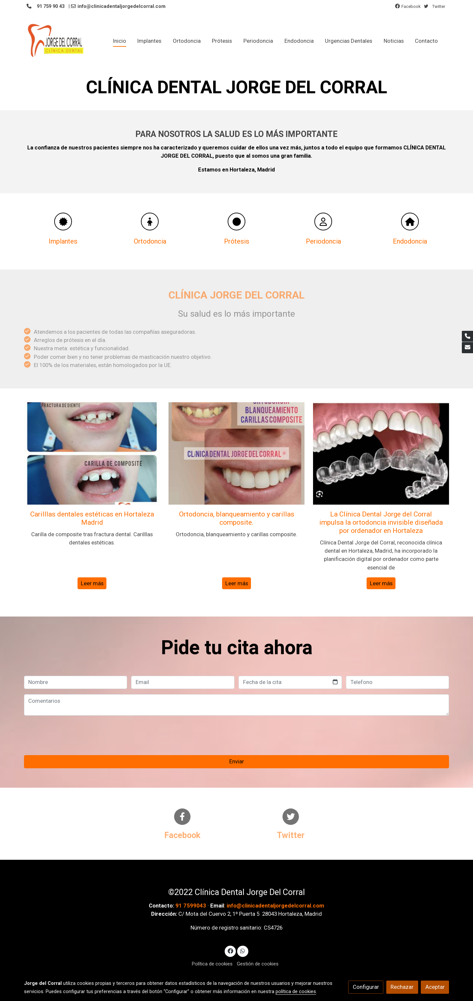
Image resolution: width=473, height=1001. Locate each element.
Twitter (438, 6)
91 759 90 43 (49, 6)
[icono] (63, 221)
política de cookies (296, 991)
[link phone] (467, 336)
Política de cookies (212, 964)
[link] (56, 40)
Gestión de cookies (258, 964)
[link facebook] (230, 951)
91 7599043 (190, 905)
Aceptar (435, 987)
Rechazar (402, 987)
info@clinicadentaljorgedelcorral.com (122, 6)
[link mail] (467, 347)
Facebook (410, 6)
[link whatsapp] (242, 951)
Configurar (366, 987)
